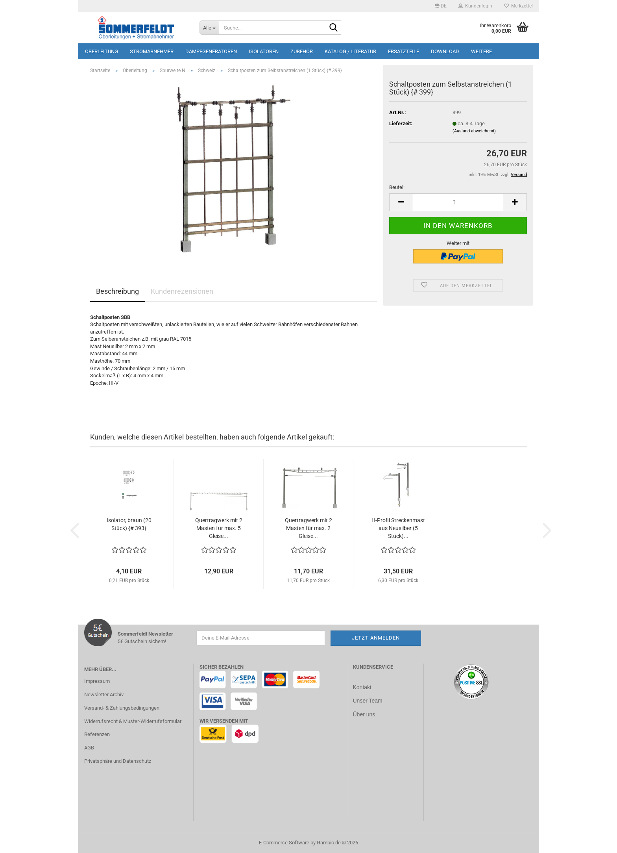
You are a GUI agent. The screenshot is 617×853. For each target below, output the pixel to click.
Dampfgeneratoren (211, 51)
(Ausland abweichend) (474, 131)
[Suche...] (209, 27)
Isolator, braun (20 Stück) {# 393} (129, 524)
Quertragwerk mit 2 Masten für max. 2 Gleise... (308, 528)
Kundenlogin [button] (475, 6)
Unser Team (367, 700)
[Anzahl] (458, 202)
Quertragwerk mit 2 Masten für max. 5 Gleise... (218, 528)
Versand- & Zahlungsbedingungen (121, 708)
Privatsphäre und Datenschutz (117, 761)
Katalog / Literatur (350, 51)
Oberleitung (101, 51)
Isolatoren (264, 51)
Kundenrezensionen (182, 291)
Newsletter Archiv (104, 694)
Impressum (97, 681)
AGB (89, 748)
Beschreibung (117, 291)
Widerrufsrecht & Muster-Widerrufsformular (132, 721)
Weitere (481, 51)
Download (445, 51)
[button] (441, 6)
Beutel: (397, 187)
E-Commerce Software (284, 843)
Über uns (364, 713)
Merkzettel (518, 6)
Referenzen (97, 734)
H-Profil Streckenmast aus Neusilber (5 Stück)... (398, 528)
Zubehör (301, 51)
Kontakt (362, 687)
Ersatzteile (403, 51)
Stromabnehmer (152, 51)
